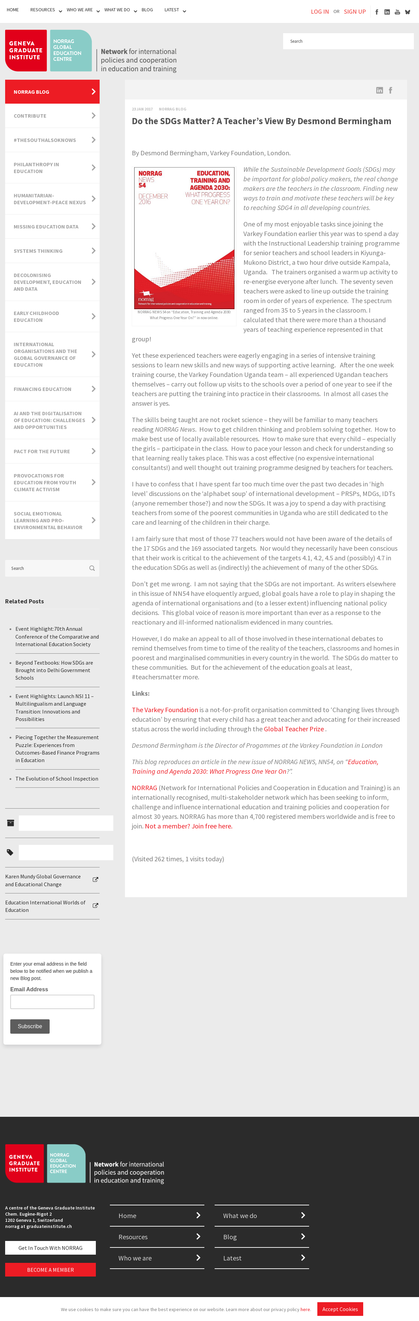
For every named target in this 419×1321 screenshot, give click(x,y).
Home (13, 9)
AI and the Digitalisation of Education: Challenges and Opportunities (49, 420)
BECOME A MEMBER (50, 1269)
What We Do (117, 9)
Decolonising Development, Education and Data (47, 282)
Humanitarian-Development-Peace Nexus (50, 199)
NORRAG (144, 787)
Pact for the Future (42, 451)
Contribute (30, 115)
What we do (240, 1215)
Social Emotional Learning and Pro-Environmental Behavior (48, 520)
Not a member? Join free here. (188, 826)
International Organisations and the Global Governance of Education (45, 354)
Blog (147, 9)
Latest (172, 9)
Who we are (135, 1258)
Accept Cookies (340, 1309)
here (305, 1309)
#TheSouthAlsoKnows (45, 139)
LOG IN (320, 11)
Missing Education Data (46, 226)
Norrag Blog (173, 109)
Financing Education (43, 388)
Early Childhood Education (36, 316)
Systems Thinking (38, 250)
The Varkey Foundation (165, 709)
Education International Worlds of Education (45, 906)
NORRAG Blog (31, 91)
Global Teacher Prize (294, 728)
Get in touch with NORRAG (50, 1247)
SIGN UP (355, 11)
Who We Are (80, 9)
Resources (42, 9)
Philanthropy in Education (36, 167)
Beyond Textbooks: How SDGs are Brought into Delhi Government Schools (54, 670)
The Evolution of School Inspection (56, 778)
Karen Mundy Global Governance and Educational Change (43, 880)
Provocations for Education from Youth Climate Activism (45, 482)
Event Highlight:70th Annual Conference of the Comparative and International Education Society (57, 636)
